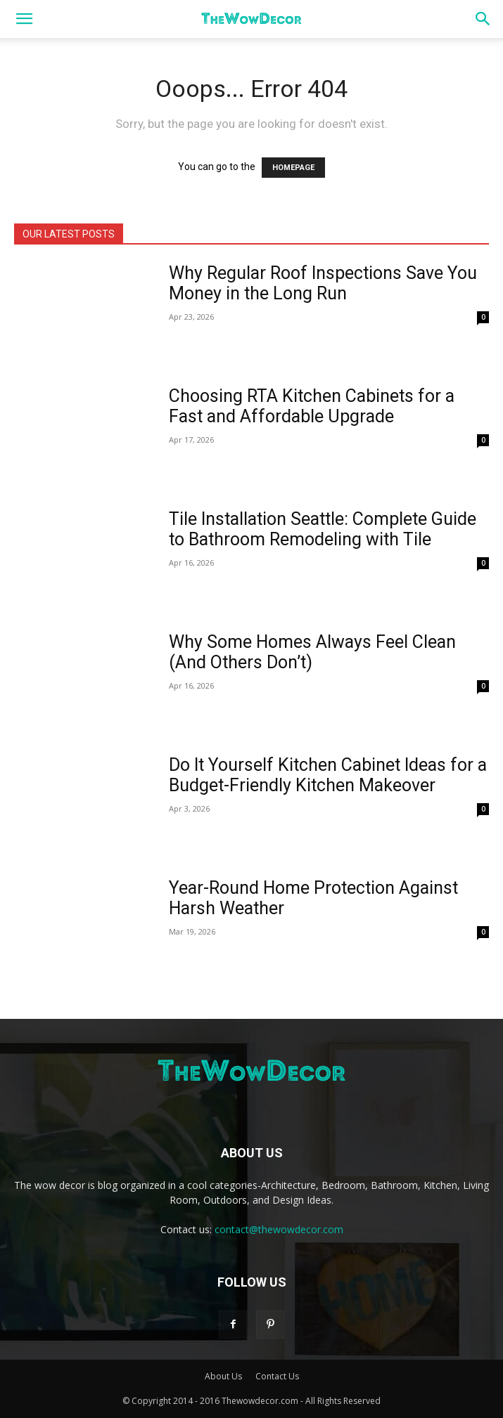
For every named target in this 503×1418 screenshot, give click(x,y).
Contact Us (277, 1376)
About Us (223, 1376)
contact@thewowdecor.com (279, 1229)
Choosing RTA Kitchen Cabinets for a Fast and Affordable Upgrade (311, 406)
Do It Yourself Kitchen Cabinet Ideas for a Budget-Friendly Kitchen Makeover (328, 775)
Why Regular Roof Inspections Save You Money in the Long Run (323, 283)
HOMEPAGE (293, 167)
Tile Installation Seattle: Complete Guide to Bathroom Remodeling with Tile (322, 529)
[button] (23, 19)
